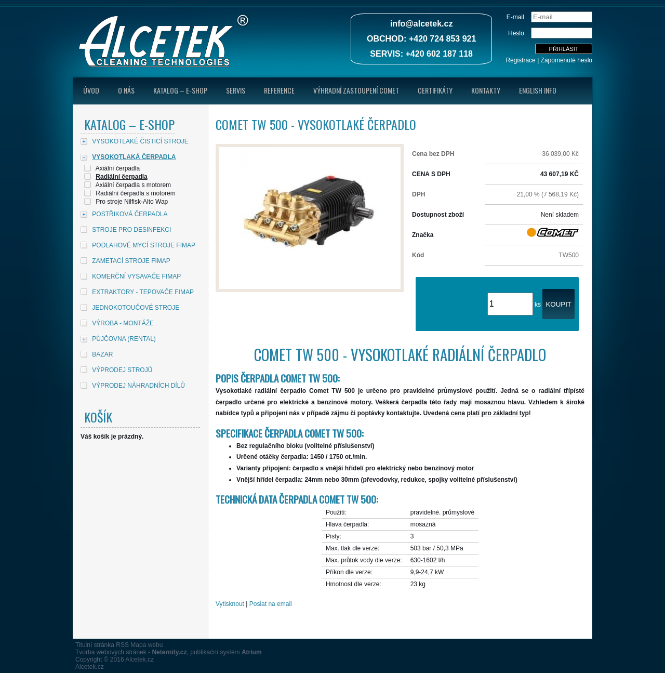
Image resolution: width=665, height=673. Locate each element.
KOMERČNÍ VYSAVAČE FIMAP (136, 276)
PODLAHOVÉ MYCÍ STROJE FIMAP (143, 245)
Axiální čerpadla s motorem (133, 185)
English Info (537, 90)
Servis (235, 90)
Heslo (516, 33)
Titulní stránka (94, 645)
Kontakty (485, 90)
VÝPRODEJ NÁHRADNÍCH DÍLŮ (138, 385)
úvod (91, 90)
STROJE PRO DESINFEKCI (131, 229)
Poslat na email (270, 604)
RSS (122, 645)
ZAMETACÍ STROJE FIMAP (131, 261)
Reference (279, 90)
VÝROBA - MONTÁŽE (123, 323)
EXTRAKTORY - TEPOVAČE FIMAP (143, 292)
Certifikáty (435, 90)
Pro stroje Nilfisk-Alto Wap (132, 201)
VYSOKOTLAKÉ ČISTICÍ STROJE (140, 141)
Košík (98, 416)
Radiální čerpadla (121, 176)
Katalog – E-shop (180, 90)
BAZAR (102, 354)
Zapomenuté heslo (566, 60)
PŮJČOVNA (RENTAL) (123, 338)
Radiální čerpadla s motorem (135, 193)
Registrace (520, 60)
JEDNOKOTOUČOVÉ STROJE (135, 307)
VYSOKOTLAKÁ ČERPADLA (134, 157)
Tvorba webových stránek (111, 652)
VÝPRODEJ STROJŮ (122, 370)
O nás (126, 90)
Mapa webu (146, 645)
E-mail (515, 17)
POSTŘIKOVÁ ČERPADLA (129, 214)
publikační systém (225, 652)
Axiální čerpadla (118, 168)
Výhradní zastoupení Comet (356, 90)
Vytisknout (230, 604)
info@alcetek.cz (421, 23)
